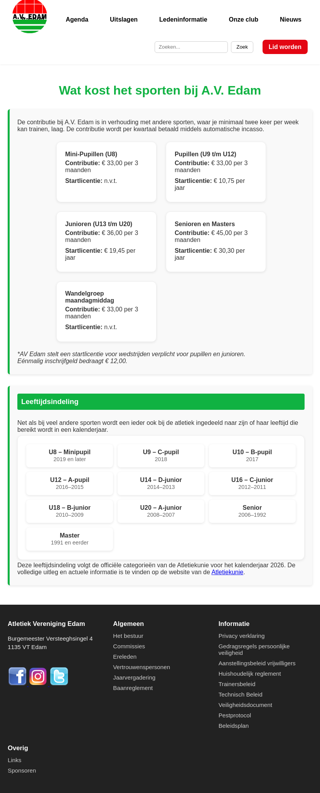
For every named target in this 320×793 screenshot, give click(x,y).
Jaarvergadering (134, 677)
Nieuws (290, 19)
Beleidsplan (234, 725)
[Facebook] (18, 684)
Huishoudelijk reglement (250, 673)
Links (14, 760)
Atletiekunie (227, 572)
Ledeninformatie (183, 19)
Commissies (129, 646)
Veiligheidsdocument (245, 705)
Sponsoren (22, 770)
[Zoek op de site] (191, 47)
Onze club (243, 19)
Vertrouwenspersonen (141, 667)
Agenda (77, 19)
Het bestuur (128, 635)
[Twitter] (59, 684)
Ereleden (124, 656)
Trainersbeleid (237, 684)
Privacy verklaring (242, 635)
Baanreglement (133, 688)
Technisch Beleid (241, 694)
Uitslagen (124, 19)
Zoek (242, 47)
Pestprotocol (235, 715)
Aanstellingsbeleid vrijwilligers (257, 663)
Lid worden (285, 47)
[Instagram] (39, 684)
